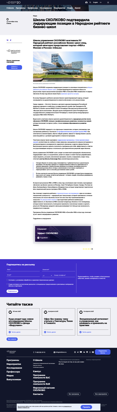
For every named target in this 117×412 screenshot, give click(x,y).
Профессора (32, 8)
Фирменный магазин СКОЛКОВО (44, 389)
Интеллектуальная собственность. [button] (15, 401)
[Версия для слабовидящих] (100, 2)
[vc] (90, 352)
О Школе (10, 8)
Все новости (12, 339)
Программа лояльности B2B (41, 382)
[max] (75, 352)
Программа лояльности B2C (41, 376)
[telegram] (77, 352)
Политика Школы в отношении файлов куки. (51, 401)
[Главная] (13, 2)
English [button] (95, 2)
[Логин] (87, 2)
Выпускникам (14, 379)
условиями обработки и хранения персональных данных (35, 280)
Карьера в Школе (37, 365)
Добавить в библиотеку (14, 67)
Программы (20, 8)
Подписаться (12, 291)
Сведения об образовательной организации (44, 363)
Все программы (74, 394)
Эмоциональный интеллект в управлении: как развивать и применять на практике (93, 322)
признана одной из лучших (70, 94)
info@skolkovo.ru (61, 352)
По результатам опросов (48, 200)
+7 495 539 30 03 (40, 352)
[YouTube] (81, 352)
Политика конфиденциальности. (32, 401)
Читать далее (16, 332)
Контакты (38, 394)
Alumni (77, 8)
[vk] (84, 352)
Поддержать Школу (103, 352)
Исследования (46, 8)
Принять (86, 407)
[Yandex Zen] (87, 352)
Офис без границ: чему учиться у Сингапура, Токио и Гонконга (58, 321)
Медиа (70, 8)
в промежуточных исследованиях (67, 193)
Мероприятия (59, 8)
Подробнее (44, 238)
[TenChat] (93, 352)
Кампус (37, 371)
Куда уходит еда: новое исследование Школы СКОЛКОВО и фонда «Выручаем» (21, 322)
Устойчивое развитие (38, 367)
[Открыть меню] (108, 2)
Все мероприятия (101, 394)
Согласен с (31, 280)
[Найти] (90, 2)
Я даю (41, 285)
